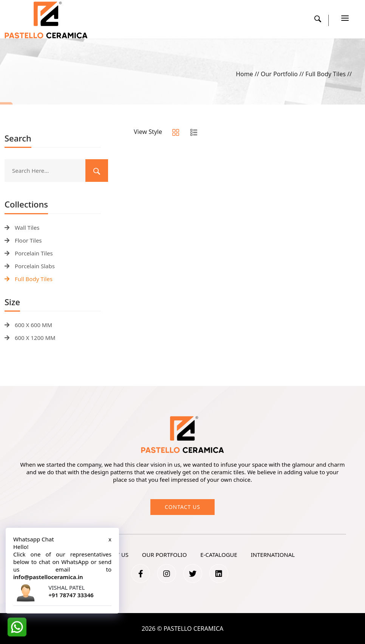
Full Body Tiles (29, 279)
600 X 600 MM (28, 325)
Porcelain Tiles (29, 253)
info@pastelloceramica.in (48, 577)
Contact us (182, 506)
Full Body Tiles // (328, 74)
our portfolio (164, 554)
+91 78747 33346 (70, 595)
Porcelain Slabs (30, 266)
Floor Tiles (23, 240)
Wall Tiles (22, 227)
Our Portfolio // (283, 74)
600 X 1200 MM (30, 337)
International (273, 554)
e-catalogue (218, 554)
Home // (248, 74)
